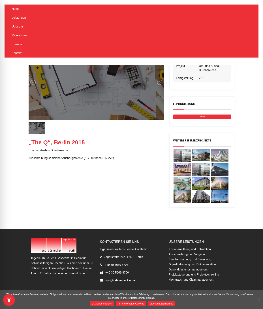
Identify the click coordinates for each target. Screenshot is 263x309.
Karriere (17, 44)
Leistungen (19, 17)
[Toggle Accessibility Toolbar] (9, 300)
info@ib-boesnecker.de (120, 280)
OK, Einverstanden (102, 303)
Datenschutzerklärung (161, 303)
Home (16, 8)
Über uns (17, 26)
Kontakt (17, 53)
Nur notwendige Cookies (130, 303)
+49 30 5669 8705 (116, 264)
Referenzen (19, 35)
